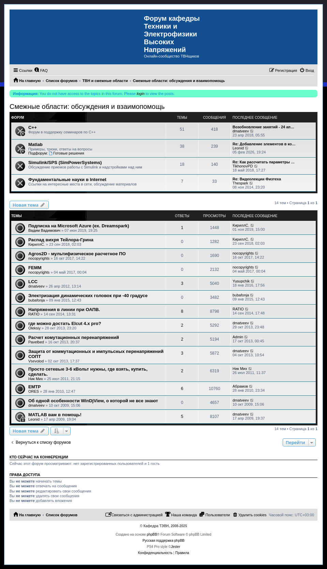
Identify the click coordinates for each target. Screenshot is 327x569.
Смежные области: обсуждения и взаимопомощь (87, 106)
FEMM (35, 267)
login (141, 94)
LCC (33, 281)
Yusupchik (241, 281)
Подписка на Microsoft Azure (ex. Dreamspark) (78, 225)
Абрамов (240, 386)
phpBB (152, 534)
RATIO (34, 314)
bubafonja (36, 300)
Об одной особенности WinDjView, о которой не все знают (93, 400)
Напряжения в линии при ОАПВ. (64, 309)
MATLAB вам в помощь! (54, 414)
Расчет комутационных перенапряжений (73, 337)
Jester (175, 547)
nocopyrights (38, 258)
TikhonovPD (243, 166)
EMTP (34, 386)
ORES (33, 391)
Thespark (240, 183)
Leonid (238, 148)
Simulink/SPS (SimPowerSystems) (65, 162)
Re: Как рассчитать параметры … (264, 162)
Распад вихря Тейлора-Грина (60, 239)
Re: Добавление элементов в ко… (264, 144)
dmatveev (241, 131)
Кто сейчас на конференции (39, 457)
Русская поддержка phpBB (163, 540)
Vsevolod (36, 361)
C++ (32, 127)
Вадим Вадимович (44, 230)
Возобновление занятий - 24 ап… (263, 127)
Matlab (35, 144)
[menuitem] (41, 70)
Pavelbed (36, 342)
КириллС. (241, 225)
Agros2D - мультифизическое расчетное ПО (77, 253)
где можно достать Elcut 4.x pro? (64, 323)
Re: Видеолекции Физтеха (257, 179)
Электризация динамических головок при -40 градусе (88, 295)
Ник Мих (35, 379)
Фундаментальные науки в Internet (67, 179)
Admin (238, 337)
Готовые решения (66, 153)
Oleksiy (34, 328)
